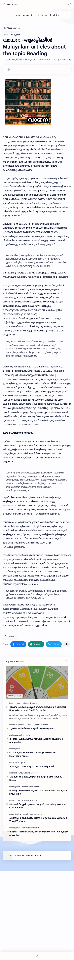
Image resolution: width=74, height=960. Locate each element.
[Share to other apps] (66, 733)
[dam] (13, 851)
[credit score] (31, 792)
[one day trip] (28, 15)
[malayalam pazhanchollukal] (33, 875)
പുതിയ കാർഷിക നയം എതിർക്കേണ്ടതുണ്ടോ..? (32, 817)
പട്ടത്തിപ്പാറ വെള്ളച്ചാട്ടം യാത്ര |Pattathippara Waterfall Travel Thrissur (38, 908)
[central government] (20, 813)
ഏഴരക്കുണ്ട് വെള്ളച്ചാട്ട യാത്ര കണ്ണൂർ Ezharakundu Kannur (35, 867)
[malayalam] (15, 837)
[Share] (37, 956)
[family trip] (54, 15)
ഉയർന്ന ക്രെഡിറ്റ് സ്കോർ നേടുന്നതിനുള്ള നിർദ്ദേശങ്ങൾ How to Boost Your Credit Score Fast (37, 798)
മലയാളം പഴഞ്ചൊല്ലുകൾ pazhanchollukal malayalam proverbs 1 (38, 922)
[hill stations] (42, 15)
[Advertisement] (37, 42)
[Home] (17, 15)
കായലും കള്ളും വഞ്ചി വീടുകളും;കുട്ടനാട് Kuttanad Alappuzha (36, 829)
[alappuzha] (16, 823)
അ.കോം (11, 4)
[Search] (70, 4)
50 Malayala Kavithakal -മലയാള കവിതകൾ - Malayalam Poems (32, 843)
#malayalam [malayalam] (10, 725)
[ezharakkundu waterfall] (21, 861)
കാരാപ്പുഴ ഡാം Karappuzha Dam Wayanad (31, 855)
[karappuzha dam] (23, 851)
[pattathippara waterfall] (32, 902)
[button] (18, 733)
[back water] (26, 823)
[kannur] (35, 861)
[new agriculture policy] (38, 813)
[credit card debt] (18, 792)
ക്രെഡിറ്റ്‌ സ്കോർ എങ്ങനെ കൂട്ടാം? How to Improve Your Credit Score (37, 895)
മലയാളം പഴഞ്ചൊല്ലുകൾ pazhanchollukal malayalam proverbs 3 (38, 881)
